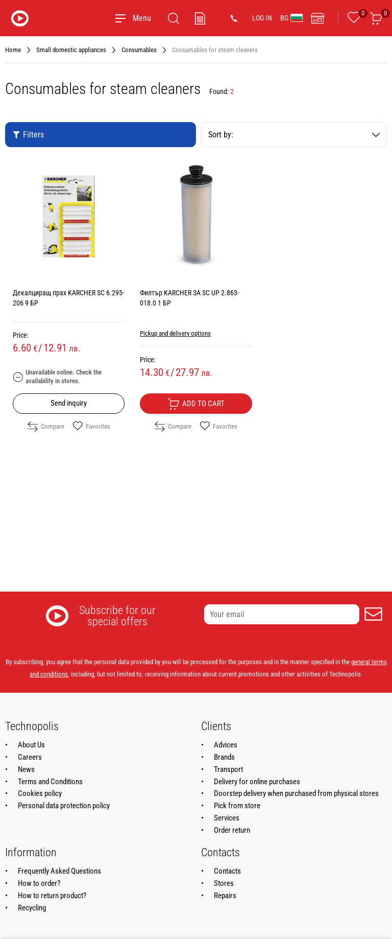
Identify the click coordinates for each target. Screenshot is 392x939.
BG (291, 18)
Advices (225, 744)
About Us (31, 744)
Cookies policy (40, 793)
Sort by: (294, 134)
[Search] (173, 18)
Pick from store (237, 805)
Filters (28, 134)
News (26, 769)
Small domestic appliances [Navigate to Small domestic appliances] (71, 50)
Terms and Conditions (50, 781)
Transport (228, 769)
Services (226, 818)
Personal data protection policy (64, 805)
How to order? (39, 883)
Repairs (225, 895)
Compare (46, 426)
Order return (232, 830)
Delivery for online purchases (257, 781)
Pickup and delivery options (175, 333)
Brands (224, 757)
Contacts (227, 871)
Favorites (91, 426)
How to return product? (52, 895)
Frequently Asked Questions (59, 871)
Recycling (32, 907)
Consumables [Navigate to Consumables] (139, 50)
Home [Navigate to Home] (13, 50)
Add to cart (196, 404)
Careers (30, 757)
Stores (224, 883)
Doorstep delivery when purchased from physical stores (296, 793)
